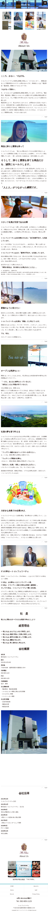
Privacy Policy (36, 894)
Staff (36, 890)
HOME (12, 886)
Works (12, 890)
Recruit (12, 894)
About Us (36, 886)
